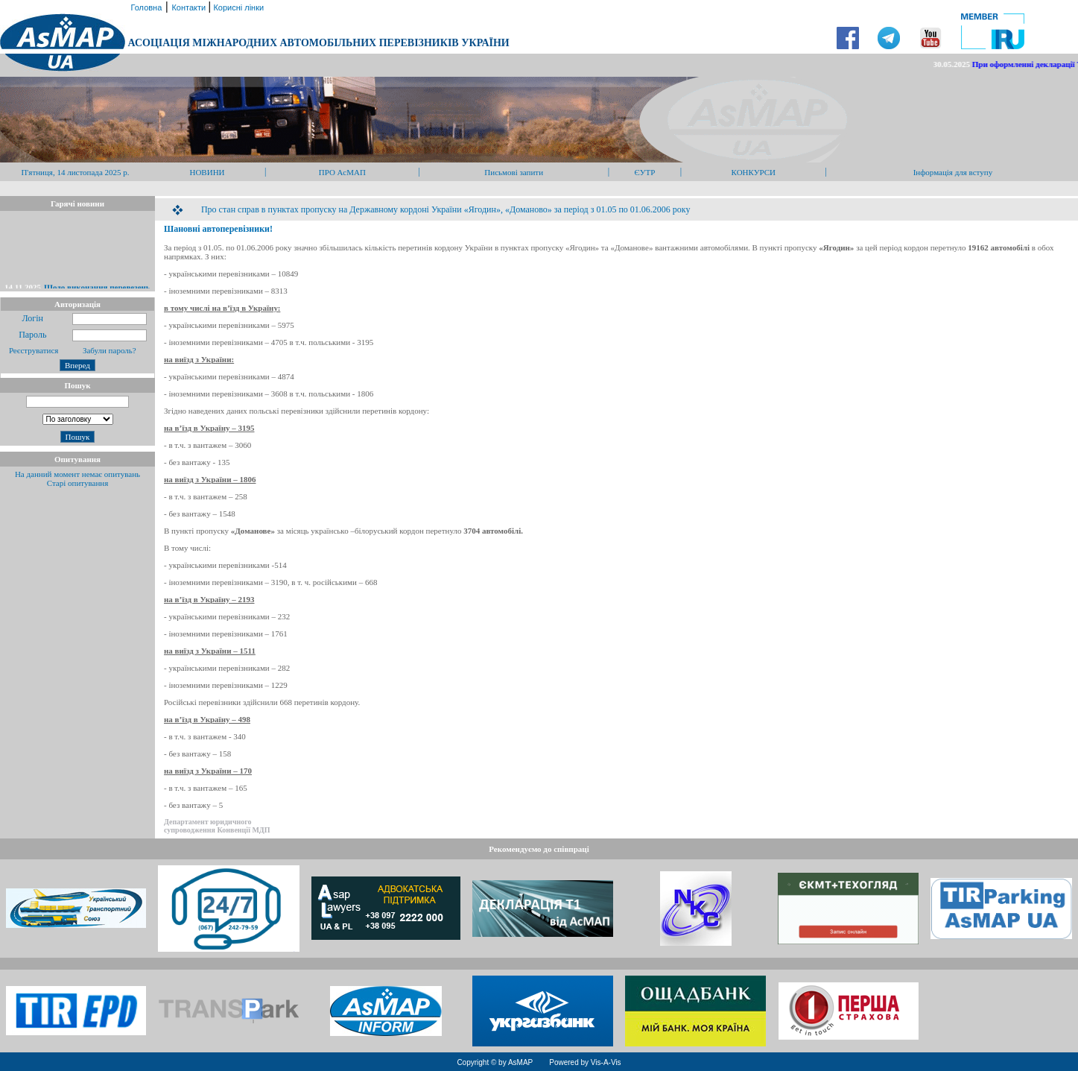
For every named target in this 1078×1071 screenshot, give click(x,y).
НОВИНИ (206, 172)
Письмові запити (513, 172)
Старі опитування (78, 482)
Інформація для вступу (953, 172)
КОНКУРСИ (754, 172)
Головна (145, 7)
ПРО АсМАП (342, 172)
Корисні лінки (237, 7)
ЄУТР (645, 172)
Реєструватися (32, 350)
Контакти (189, 7)
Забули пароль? (109, 350)
